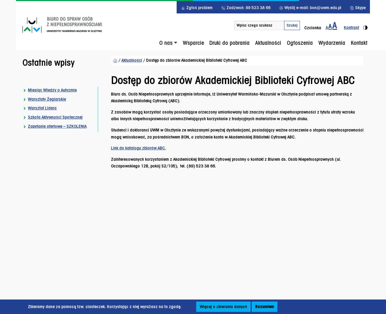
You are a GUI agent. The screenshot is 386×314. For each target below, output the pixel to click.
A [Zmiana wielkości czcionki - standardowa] (327, 27)
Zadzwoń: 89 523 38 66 (245, 7)
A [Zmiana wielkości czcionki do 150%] (330, 26)
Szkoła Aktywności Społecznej (55, 117)
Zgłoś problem (197, 7)
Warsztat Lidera (42, 108)
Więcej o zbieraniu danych (223, 306)
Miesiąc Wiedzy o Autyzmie (52, 90)
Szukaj (292, 25)
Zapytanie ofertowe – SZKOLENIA (57, 126)
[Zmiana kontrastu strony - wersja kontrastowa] (353, 25)
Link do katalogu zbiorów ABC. (138, 148)
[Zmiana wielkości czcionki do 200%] (334, 25)
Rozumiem (264, 306)
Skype (358, 7)
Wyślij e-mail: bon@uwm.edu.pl (310, 7)
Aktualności (131, 60)
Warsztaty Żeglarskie (47, 99)
